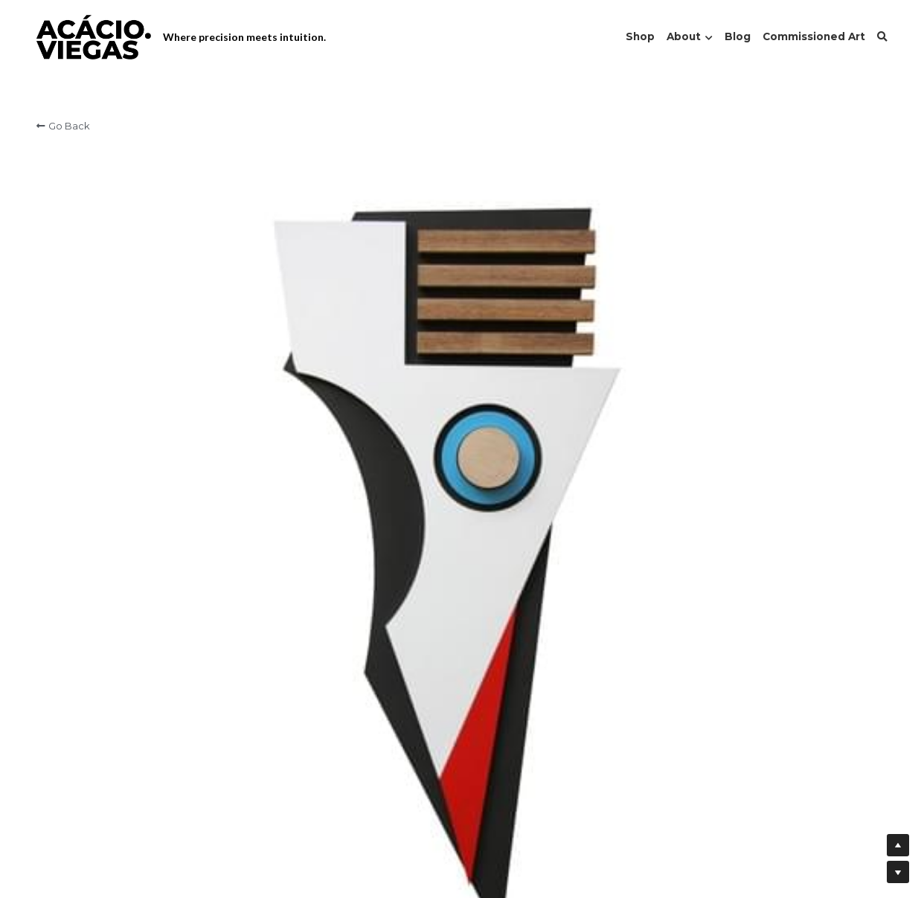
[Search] (882, 37)
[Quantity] (728, 291)
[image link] (93, 36)
